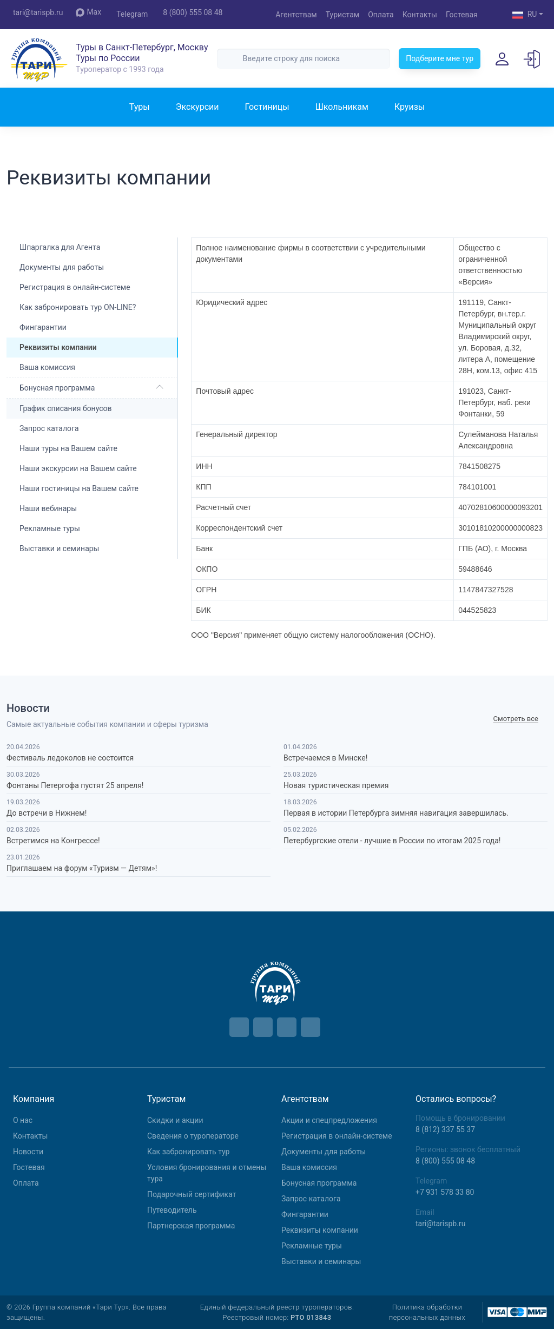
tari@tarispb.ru (38, 12)
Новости (28, 1151)
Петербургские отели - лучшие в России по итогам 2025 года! (391, 840)
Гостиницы (267, 107)
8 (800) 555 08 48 (192, 12)
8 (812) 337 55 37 (445, 1129)
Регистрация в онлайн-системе (74, 287)
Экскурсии (197, 107)
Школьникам (341, 107)
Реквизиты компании (319, 1230)
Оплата (381, 14)
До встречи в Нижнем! (46, 813)
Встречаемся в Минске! (325, 757)
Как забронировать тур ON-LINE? (77, 307)
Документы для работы (61, 267)
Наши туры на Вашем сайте (68, 448)
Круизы (409, 107)
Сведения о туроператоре (193, 1136)
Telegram (132, 14)
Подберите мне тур (439, 58)
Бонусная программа (57, 388)
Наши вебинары (48, 508)
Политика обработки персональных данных (427, 1312)
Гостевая (462, 14)
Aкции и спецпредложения (329, 1120)
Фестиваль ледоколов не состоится (70, 757)
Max (88, 12)
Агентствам (296, 14)
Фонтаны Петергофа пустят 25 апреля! (74, 785)
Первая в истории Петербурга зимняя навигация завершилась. (396, 813)
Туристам (342, 14)
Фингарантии (43, 327)
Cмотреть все (515, 719)
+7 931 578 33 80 (445, 1192)
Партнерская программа (191, 1225)
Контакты (420, 14)
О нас (22, 1120)
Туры (139, 107)
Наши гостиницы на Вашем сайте (78, 488)
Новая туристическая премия (335, 785)
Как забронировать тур (188, 1151)
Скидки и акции (175, 1120)
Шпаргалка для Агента (59, 247)
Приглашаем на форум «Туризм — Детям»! (81, 868)
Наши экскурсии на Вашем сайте (78, 468)
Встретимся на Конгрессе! (53, 840)
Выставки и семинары (59, 548)
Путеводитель (172, 1210)
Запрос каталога (49, 428)
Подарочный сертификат (191, 1194)
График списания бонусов (65, 408)
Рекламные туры (49, 528)
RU (524, 15)
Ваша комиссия (47, 367)
